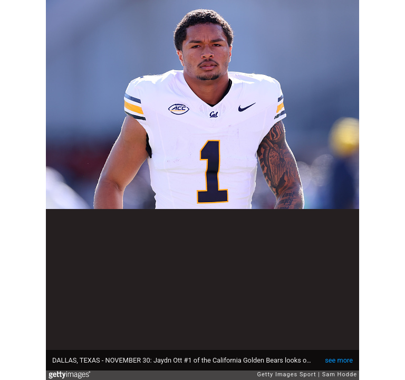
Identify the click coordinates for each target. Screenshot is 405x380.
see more (339, 360)
